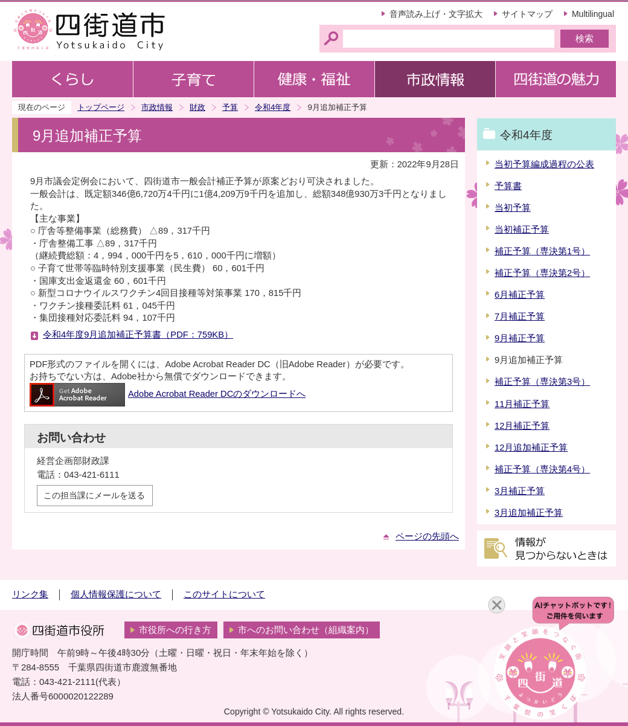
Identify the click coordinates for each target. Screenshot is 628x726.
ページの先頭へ (427, 536)
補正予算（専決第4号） (542, 469)
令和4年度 (272, 107)
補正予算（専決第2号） (542, 273)
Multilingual (593, 14)
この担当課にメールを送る (94, 495)
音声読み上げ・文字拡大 (435, 14)
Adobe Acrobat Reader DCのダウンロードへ (168, 394)
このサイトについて (224, 594)
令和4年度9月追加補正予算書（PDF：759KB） (138, 334)
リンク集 (30, 594)
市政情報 (157, 107)
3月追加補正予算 (529, 513)
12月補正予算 (522, 426)
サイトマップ (527, 14)
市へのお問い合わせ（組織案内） (306, 630)
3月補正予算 (520, 491)
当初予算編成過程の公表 (544, 164)
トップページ (100, 107)
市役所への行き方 (175, 630)
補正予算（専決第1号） (542, 251)
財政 (197, 107)
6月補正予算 (520, 295)
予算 (230, 107)
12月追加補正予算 (531, 447)
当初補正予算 (522, 229)
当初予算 (513, 208)
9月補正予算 (520, 338)
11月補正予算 (522, 404)
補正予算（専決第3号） (542, 382)
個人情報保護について (116, 594)
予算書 (508, 186)
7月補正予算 (520, 316)
